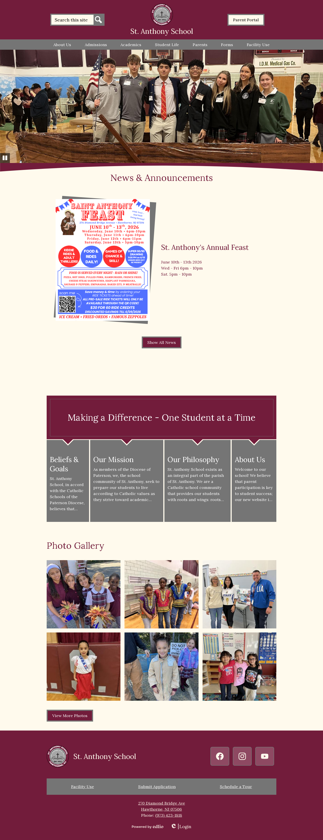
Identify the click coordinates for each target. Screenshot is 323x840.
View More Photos (69, 715)
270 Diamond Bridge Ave (161, 803)
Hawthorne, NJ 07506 (161, 809)
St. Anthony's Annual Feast (205, 247)
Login (180, 826)
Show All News (161, 342)
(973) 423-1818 (168, 815)
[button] (62, 44)
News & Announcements (161, 177)
